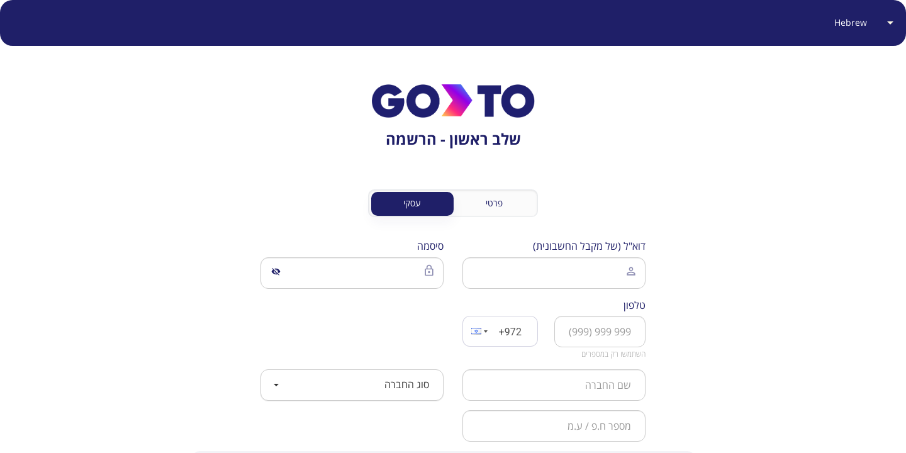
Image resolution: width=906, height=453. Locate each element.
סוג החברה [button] (351, 384)
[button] (478, 331)
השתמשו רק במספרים (613, 354)
